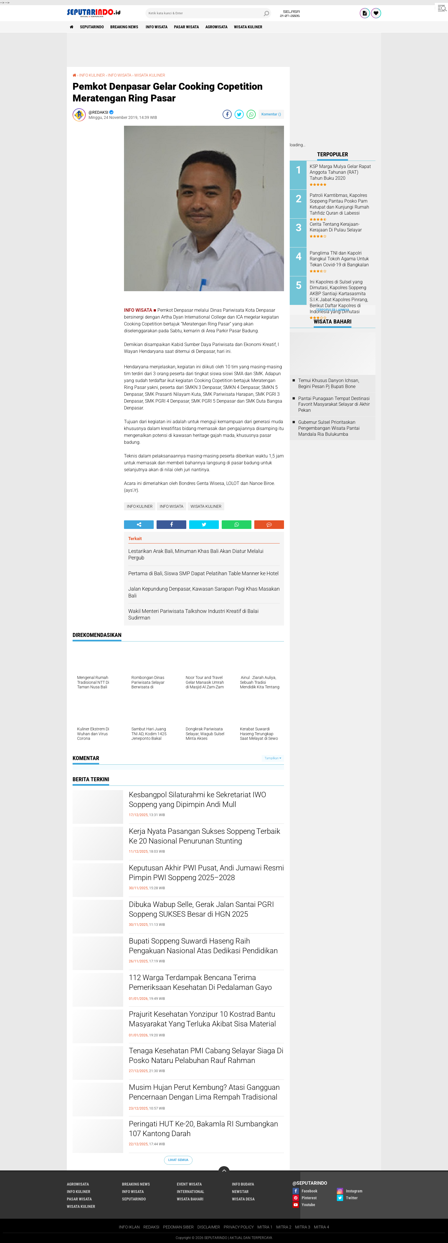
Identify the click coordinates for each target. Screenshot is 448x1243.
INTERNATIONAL (190, 1191)
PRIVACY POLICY (239, 1227)
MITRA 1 (265, 1227)
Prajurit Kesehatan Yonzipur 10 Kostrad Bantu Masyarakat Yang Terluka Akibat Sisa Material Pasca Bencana (202, 1024)
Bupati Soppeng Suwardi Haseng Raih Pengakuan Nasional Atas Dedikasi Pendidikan (203, 946)
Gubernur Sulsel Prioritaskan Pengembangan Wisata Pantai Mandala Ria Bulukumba (329, 428)
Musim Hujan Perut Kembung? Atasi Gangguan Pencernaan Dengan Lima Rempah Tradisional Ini (204, 1097)
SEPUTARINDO (92, 27)
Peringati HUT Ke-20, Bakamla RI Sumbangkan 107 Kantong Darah (203, 1129)
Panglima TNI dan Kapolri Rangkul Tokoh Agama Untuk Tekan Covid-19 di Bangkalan (339, 259)
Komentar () (271, 114)
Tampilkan (273, 758)
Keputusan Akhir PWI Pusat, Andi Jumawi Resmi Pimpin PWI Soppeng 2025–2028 (206, 873)
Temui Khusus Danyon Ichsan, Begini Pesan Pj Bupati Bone (328, 383)
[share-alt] (139, 524)
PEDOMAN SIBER (178, 1227)
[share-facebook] (227, 114)
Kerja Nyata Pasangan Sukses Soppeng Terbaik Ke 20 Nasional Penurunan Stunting (204, 836)
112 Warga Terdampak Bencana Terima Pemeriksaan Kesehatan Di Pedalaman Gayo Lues (200, 987)
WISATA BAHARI (190, 1199)
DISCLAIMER (208, 1227)
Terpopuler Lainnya (332, 310)
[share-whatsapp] (251, 114)
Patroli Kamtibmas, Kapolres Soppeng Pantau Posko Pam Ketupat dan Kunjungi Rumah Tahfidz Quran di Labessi (339, 204)
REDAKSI (151, 1227)
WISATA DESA (243, 1199)
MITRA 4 (321, 1227)
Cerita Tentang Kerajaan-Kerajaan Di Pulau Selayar (336, 227)
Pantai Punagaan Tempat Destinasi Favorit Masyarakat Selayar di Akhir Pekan (334, 404)
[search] (208, 13)
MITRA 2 (283, 1227)
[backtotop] (224, 1172)
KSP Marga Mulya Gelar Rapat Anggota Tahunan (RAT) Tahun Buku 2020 (340, 172)
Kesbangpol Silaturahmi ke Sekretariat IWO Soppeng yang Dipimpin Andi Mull (197, 799)
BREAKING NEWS (124, 27)
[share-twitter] (239, 114)
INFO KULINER (92, 75)
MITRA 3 (302, 1227)
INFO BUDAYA (243, 1184)
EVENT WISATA (189, 1184)
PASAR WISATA (186, 27)
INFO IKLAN (129, 1227)
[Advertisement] (224, 50)
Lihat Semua (178, 1160)
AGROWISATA (216, 27)
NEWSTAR (240, 1191)
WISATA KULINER (248, 27)
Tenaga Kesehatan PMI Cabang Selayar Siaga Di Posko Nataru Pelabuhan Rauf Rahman (206, 1055)
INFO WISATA (156, 27)
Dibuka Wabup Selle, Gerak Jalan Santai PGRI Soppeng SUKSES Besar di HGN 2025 (201, 909)
